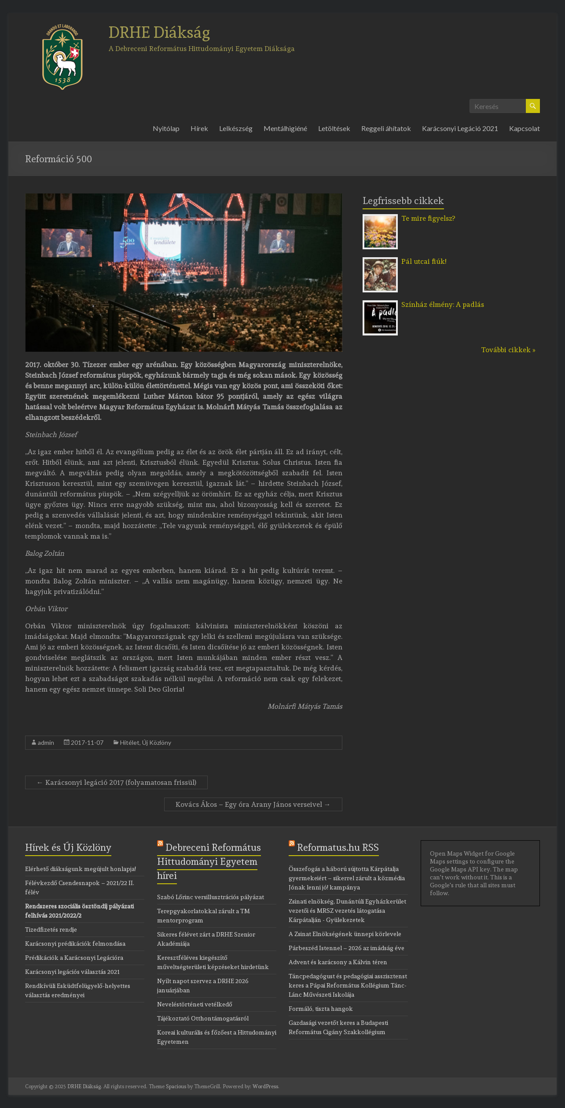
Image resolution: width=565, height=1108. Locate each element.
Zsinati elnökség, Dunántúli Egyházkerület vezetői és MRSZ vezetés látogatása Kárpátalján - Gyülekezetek (347, 910)
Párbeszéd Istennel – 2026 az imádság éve (346, 947)
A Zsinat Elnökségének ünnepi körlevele (345, 933)
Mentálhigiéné (285, 128)
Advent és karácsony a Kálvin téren (338, 962)
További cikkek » (508, 350)
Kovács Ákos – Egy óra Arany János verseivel (253, 804)
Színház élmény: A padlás (442, 304)
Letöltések (334, 128)
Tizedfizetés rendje (51, 929)
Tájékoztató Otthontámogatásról (203, 1018)
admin (46, 742)
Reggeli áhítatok (386, 128)
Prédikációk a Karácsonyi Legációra (74, 957)
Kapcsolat (524, 128)
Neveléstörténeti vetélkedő (194, 1004)
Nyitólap (166, 128)
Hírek (199, 128)
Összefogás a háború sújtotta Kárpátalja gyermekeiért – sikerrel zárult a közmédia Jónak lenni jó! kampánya (347, 878)
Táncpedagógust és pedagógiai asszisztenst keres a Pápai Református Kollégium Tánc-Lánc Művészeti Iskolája (348, 985)
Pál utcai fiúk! (423, 261)
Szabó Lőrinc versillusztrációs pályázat (210, 896)
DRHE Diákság (159, 32)
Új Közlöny (156, 742)
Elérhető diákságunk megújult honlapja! (80, 868)
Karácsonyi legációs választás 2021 (72, 971)
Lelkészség (236, 128)
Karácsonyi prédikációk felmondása (75, 943)
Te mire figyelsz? (428, 218)
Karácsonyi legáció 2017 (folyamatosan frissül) (116, 782)
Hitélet (129, 742)
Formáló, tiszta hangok (321, 1008)
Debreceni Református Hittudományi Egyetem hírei (209, 861)
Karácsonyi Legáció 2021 (460, 128)
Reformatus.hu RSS (338, 847)
